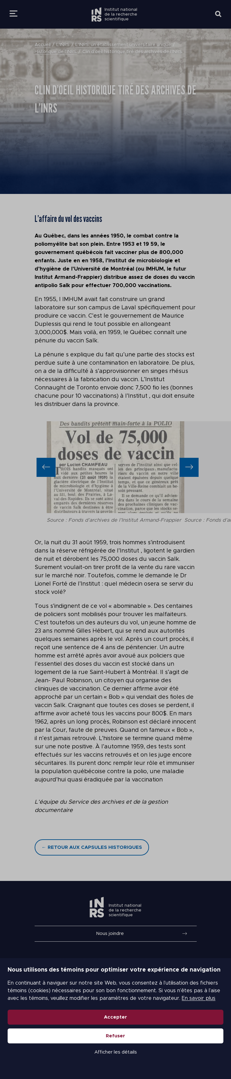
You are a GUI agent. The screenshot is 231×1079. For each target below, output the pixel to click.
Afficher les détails (115, 1052)
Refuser (115, 1036)
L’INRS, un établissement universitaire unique (123, 45)
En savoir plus (198, 998)
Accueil (43, 45)
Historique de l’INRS (56, 52)
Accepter (115, 1017)
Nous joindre (110, 933)
